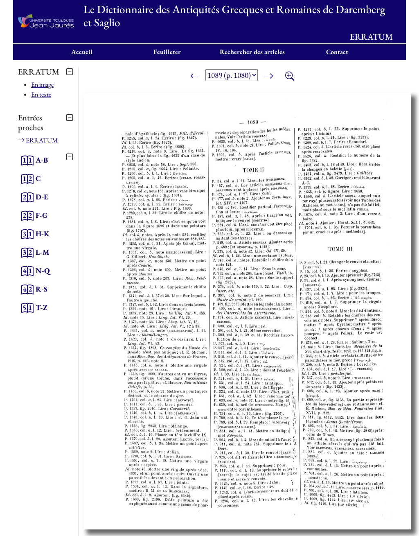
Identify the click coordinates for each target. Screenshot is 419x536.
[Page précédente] (194, 76)
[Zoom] (290, 76)
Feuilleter (167, 51)
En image (42, 84)
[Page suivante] (269, 76)
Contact (337, 51)
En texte (41, 94)
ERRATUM (38, 140)
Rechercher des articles (252, 51)
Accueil (81, 51)
